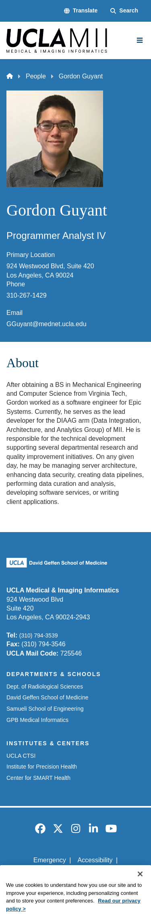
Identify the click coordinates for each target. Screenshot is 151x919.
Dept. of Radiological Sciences (44, 686)
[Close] (140, 884)
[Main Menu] (140, 40)
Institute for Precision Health (41, 766)
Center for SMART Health (38, 778)
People (36, 76)
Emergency (49, 860)
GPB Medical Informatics (37, 720)
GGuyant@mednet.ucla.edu (46, 324)
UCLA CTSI (20, 755)
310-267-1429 (26, 295)
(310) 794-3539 (38, 635)
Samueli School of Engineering (44, 708)
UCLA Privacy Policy (72, 874)
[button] (81, 11)
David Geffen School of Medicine (47, 697)
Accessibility (94, 860)
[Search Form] (124, 11)
